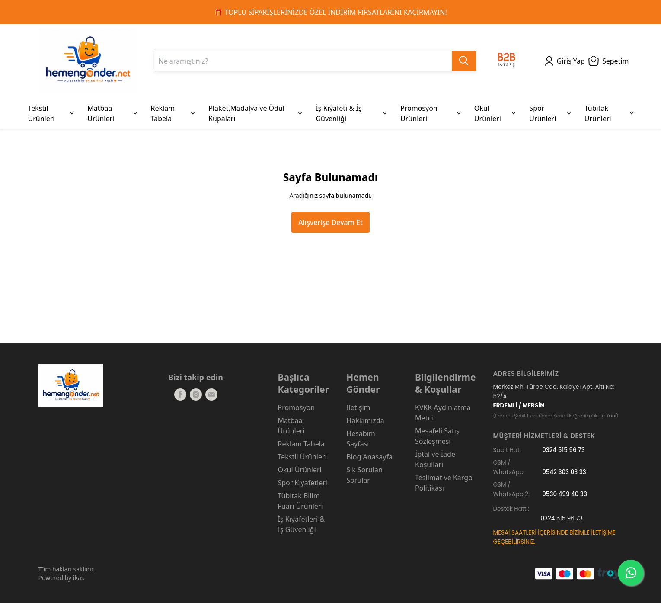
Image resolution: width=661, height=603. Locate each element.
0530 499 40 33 (564, 494)
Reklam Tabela (301, 444)
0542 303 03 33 (564, 472)
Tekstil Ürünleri (302, 457)
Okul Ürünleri (300, 470)
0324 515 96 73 (563, 450)
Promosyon (296, 407)
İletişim (358, 407)
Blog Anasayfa (369, 457)
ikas (78, 578)
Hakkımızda (365, 420)
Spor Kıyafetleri (302, 483)
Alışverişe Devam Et (330, 222)
